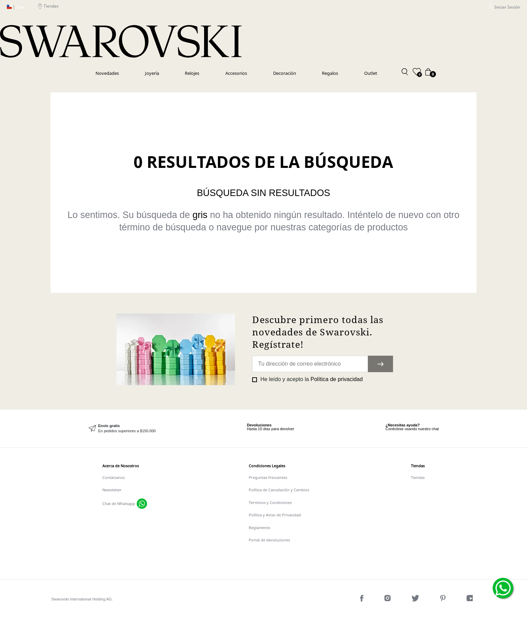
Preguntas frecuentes (268, 477)
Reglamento (259, 527)
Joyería (152, 73)
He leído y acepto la (310, 379)
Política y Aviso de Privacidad (275, 514)
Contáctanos (113, 477)
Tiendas (48, 7)
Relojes (192, 73)
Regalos (330, 73)
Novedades (107, 73)
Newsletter (112, 489)
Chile (16, 7)
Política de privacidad (337, 379)
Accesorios (236, 73)
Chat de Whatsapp (118, 503)
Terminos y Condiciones (270, 502)
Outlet (370, 73)
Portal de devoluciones (269, 539)
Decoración (284, 73)
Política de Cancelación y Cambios (279, 489)
